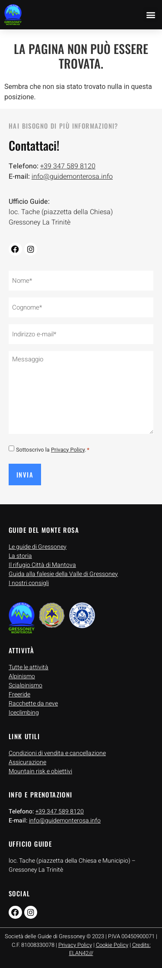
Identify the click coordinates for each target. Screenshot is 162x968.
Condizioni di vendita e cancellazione (57, 753)
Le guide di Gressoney (38, 546)
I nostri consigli (29, 583)
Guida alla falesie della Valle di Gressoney (63, 574)
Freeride (19, 694)
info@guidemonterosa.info (72, 176)
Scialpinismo (25, 685)
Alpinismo (22, 676)
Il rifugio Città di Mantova (42, 564)
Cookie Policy (112, 945)
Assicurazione (27, 762)
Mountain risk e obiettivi (40, 771)
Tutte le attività (28, 667)
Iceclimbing (24, 712)
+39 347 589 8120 (67, 166)
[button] (150, 14)
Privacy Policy (68, 449)
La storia (20, 555)
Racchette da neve (33, 703)
